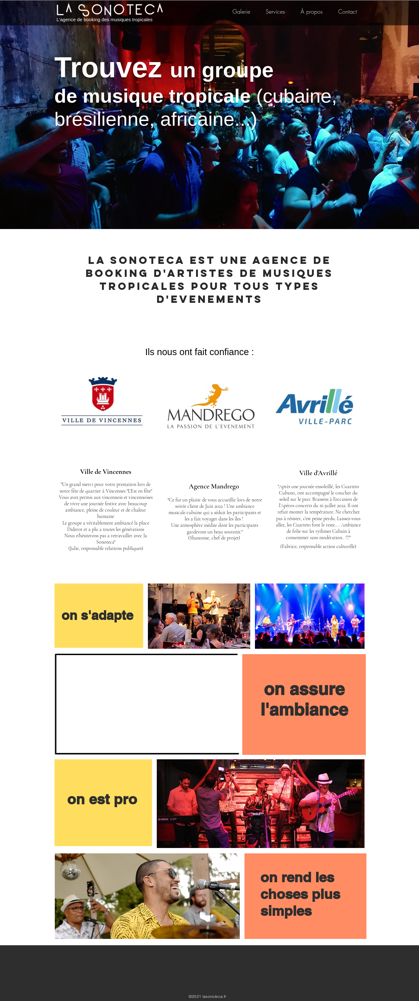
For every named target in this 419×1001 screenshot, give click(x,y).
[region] (99, 615)
